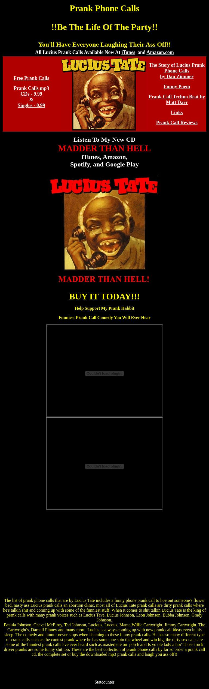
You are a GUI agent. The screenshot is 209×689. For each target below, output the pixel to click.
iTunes (128, 52)
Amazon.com (160, 52)
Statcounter (105, 682)
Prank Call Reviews (177, 122)
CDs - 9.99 (31, 94)
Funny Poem (177, 86)
